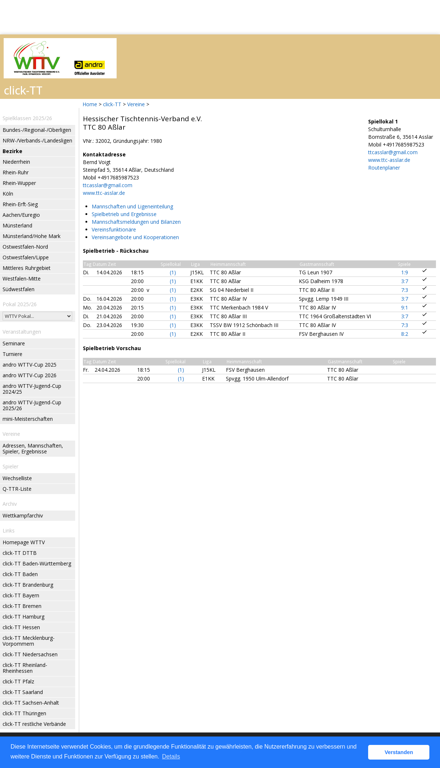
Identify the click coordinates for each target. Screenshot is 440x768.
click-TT (112, 104)
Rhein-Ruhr (16, 172)
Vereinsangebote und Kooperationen (135, 237)
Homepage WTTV (24, 542)
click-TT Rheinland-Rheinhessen (25, 667)
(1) (173, 272)
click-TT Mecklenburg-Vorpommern (29, 640)
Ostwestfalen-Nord (25, 246)
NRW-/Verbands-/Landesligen (37, 140)
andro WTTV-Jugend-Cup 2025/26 (32, 405)
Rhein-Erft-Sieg (20, 204)
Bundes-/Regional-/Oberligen (37, 129)
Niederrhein (16, 161)
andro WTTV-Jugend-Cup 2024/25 (32, 388)
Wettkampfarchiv (23, 515)
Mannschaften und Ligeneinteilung (132, 206)
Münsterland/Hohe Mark (31, 236)
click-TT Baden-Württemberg (37, 563)
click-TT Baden (20, 574)
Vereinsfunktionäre (114, 229)
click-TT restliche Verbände (34, 723)
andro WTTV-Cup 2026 (29, 375)
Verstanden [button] (399, 752)
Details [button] (171, 756)
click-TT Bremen (22, 605)
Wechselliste (17, 478)
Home (89, 104)
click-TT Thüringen (24, 713)
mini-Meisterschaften (28, 418)
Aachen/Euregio (21, 214)
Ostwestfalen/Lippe (26, 257)
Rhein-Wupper (19, 182)
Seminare (14, 343)
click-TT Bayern (21, 595)
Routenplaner (384, 167)
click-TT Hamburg (23, 616)
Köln (8, 193)
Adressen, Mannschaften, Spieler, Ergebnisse (33, 448)
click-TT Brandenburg (28, 584)
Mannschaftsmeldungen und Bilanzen (136, 221)
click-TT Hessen (21, 627)
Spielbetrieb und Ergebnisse (124, 214)
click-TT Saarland (23, 692)
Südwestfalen (18, 289)
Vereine (136, 104)
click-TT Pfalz (18, 681)
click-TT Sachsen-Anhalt (31, 702)
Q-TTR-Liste (17, 488)
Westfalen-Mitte (22, 278)
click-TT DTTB (20, 552)
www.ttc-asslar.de (104, 192)
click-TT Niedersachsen (30, 654)
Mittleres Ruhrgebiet (27, 267)
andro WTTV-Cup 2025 (29, 364)
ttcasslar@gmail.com (107, 185)
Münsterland (17, 225)
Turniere (12, 353)
